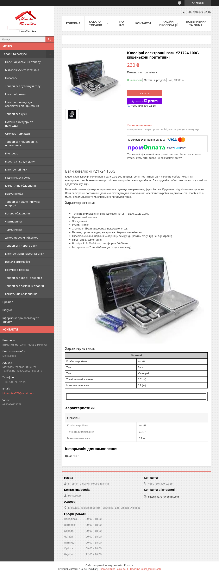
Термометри (13, 229)
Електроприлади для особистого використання (22, 104)
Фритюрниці (13, 221)
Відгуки (7, 310)
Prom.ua (128, 565)
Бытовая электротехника (22, 70)
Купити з (145, 101)
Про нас (7, 302)
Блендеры (12, 153)
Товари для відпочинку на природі (22, 203)
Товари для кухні (16, 114)
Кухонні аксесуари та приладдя (19, 123)
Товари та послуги (14, 54)
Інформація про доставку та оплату (20, 320)
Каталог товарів (95, 23)
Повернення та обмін (196, 23)
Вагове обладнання (18, 213)
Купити (144, 93)
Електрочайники (16, 169)
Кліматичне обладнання (21, 185)
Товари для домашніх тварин (24, 286)
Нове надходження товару (23, 62)
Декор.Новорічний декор (21, 237)
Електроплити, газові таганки (24, 253)
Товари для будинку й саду (22, 86)
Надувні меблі (14, 193)
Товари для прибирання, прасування (21, 143)
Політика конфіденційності (145, 569)
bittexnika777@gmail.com (18, 393)
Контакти (143, 23)
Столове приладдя (17, 133)
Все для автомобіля (18, 262)
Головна (73, 23)
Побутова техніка (17, 270)
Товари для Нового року (21, 245)
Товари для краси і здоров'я (23, 278)
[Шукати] (49, 39)
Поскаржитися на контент (113, 569)
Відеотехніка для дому (20, 161)
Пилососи (11, 78)
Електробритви (15, 94)
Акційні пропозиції (168, 23)
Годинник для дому (17, 177)
